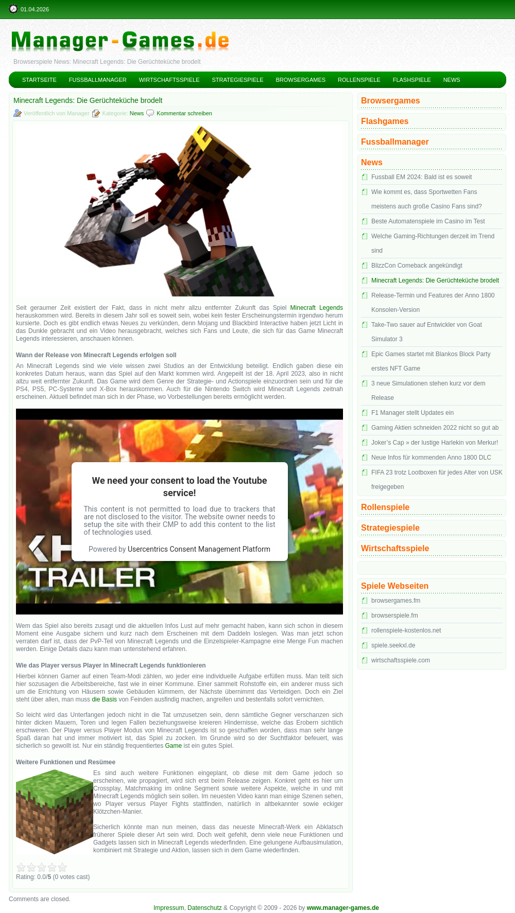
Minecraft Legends (316, 307)
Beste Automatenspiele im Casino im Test (428, 221)
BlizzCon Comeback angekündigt (416, 265)
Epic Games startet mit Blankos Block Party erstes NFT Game (430, 361)
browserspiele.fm (394, 615)
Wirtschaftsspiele (169, 80)
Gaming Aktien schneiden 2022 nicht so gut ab (435, 427)
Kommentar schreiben (184, 113)
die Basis (104, 699)
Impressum (168, 907)
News (451, 80)
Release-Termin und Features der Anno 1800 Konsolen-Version (432, 302)
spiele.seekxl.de (393, 645)
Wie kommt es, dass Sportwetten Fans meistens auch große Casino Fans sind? (426, 199)
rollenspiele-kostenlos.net (406, 630)
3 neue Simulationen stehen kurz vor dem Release (428, 390)
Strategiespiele (237, 80)
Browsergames (301, 80)
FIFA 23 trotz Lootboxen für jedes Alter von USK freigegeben (437, 479)
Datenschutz (204, 907)
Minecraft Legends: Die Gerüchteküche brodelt (435, 280)
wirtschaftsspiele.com (400, 660)
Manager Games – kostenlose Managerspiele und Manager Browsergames (257, 33)
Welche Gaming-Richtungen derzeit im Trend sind (432, 243)
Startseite (39, 80)
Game (173, 745)
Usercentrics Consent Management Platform (199, 549)
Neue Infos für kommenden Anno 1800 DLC (431, 457)
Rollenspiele (359, 80)
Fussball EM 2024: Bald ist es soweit (421, 177)
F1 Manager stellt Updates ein (412, 412)
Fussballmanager (98, 80)
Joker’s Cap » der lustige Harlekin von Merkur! (434, 442)
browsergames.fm (395, 600)
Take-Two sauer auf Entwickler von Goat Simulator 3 (426, 332)
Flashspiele (412, 80)
